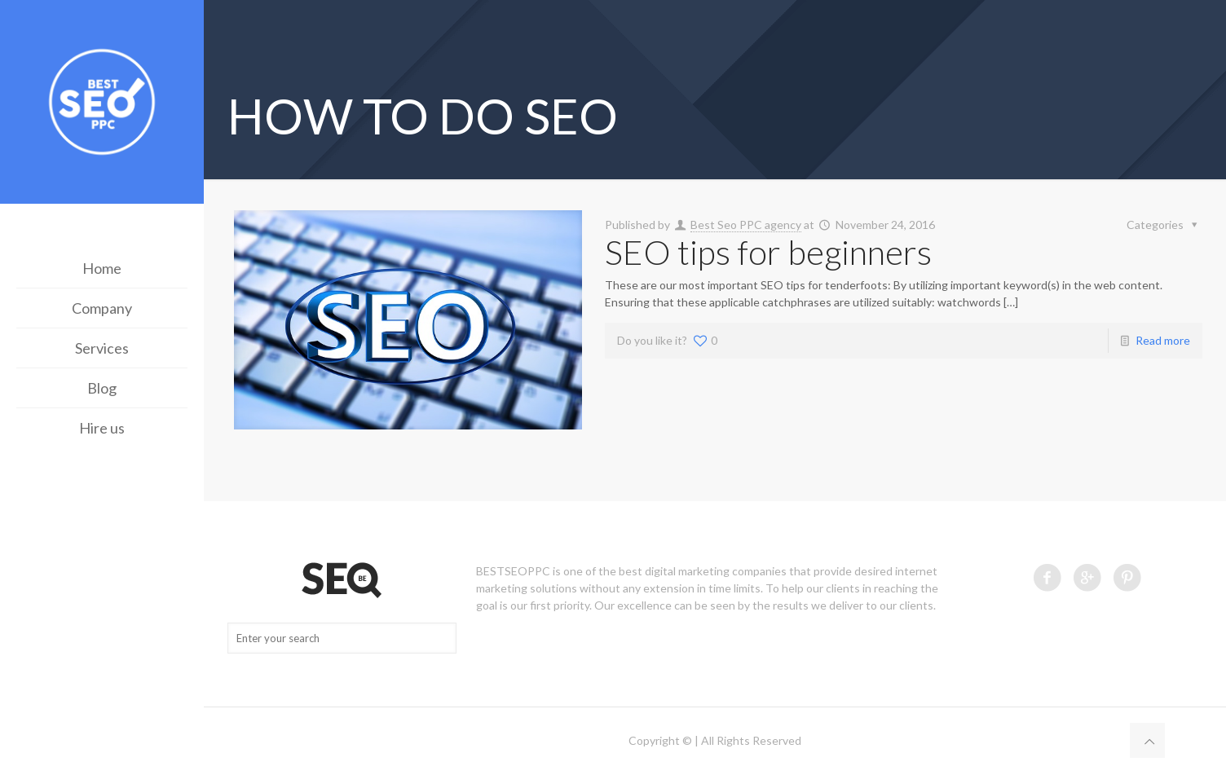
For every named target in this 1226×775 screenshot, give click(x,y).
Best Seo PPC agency (745, 224)
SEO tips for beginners (768, 251)
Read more (1163, 340)
